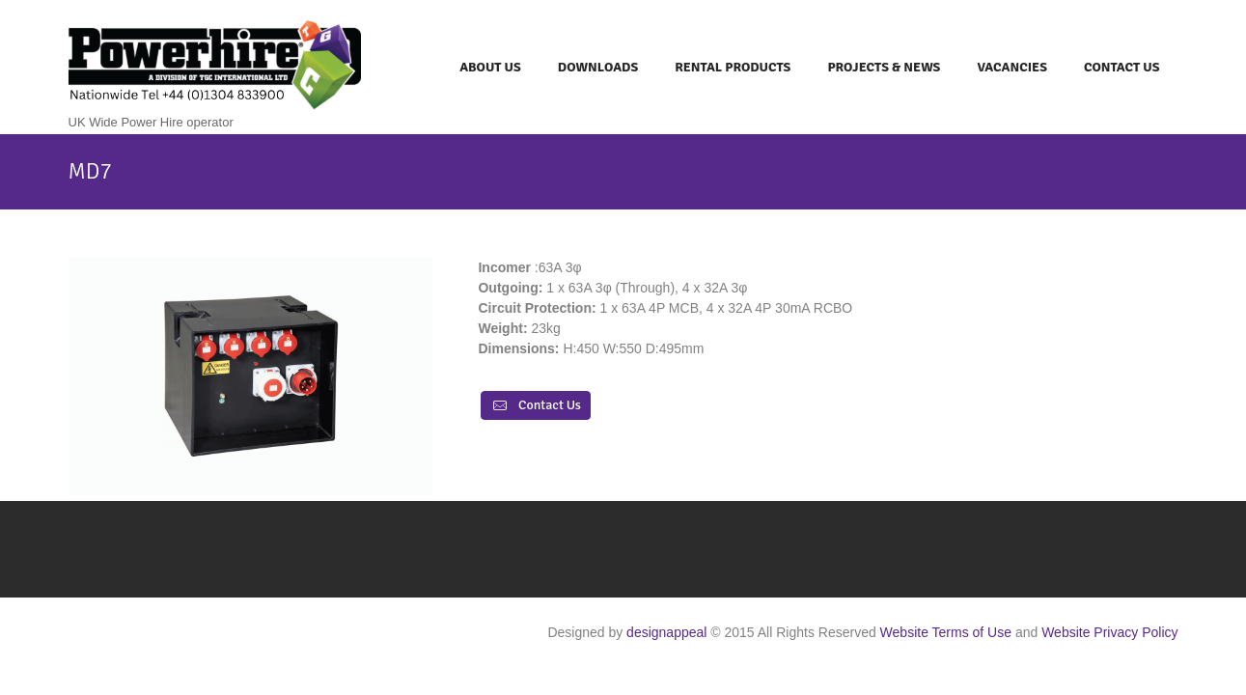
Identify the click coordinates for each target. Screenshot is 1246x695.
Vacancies (1012, 67)
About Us (490, 67)
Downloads (598, 67)
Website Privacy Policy (1109, 632)
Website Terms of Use (945, 632)
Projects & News (883, 67)
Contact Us (1122, 67)
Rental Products (732, 67)
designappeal (666, 632)
